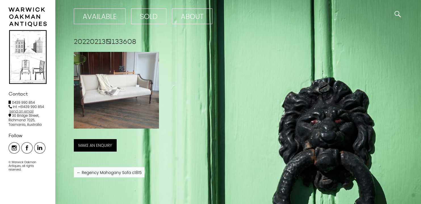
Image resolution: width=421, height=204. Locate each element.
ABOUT (192, 17)
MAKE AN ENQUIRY (95, 145)
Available (100, 17)
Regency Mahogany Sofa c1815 (109, 172)
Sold (149, 17)
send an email (21, 111)
